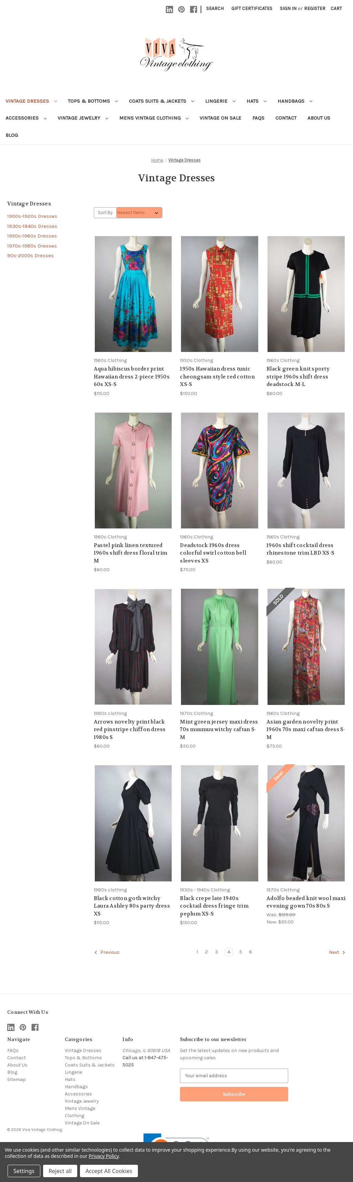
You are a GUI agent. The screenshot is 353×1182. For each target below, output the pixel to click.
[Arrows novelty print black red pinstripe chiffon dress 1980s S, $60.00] (133, 647)
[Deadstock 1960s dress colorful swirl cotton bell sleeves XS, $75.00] (219, 470)
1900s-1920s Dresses (32, 216)
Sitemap (16, 1079)
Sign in (288, 8)
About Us (318, 118)
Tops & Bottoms (93, 101)
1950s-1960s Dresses (32, 236)
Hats (256, 101)
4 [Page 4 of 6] (229, 952)
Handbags (295, 101)
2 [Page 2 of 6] (206, 952)
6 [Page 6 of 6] (250, 952)
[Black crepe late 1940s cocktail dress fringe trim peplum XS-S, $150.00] (219, 823)
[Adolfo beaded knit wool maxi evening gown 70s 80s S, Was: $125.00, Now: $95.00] (306, 823)
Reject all (60, 1171)
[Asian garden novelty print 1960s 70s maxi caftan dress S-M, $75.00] (306, 647)
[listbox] (139, 213)
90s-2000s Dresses (30, 255)
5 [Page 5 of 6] (240, 952)
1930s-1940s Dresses (32, 226)
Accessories (26, 118)
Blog (12, 135)
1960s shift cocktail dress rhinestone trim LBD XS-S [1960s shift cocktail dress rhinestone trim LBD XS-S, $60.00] (300, 549)
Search (215, 8)
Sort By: (105, 212)
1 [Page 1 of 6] (197, 952)
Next (337, 952)
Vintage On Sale (220, 118)
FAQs (258, 118)
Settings (23, 1171)
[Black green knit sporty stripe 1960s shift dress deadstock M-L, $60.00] (306, 294)
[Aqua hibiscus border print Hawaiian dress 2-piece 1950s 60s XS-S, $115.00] (133, 294)
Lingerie (220, 101)
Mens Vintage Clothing (154, 118)
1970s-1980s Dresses (32, 246)
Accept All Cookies (108, 1171)
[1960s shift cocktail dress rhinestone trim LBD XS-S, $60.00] (306, 470)
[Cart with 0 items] (336, 8)
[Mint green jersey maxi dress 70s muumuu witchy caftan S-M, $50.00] (219, 647)
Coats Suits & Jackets (161, 101)
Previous (107, 952)
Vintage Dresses (31, 101)
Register (314, 8)
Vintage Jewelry (83, 118)
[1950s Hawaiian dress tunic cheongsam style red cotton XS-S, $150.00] (219, 294)
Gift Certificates (251, 8)
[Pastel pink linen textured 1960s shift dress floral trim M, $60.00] (133, 470)
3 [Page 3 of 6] (216, 952)
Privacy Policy (104, 1156)
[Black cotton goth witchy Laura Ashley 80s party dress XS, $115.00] (133, 823)
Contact (285, 118)
